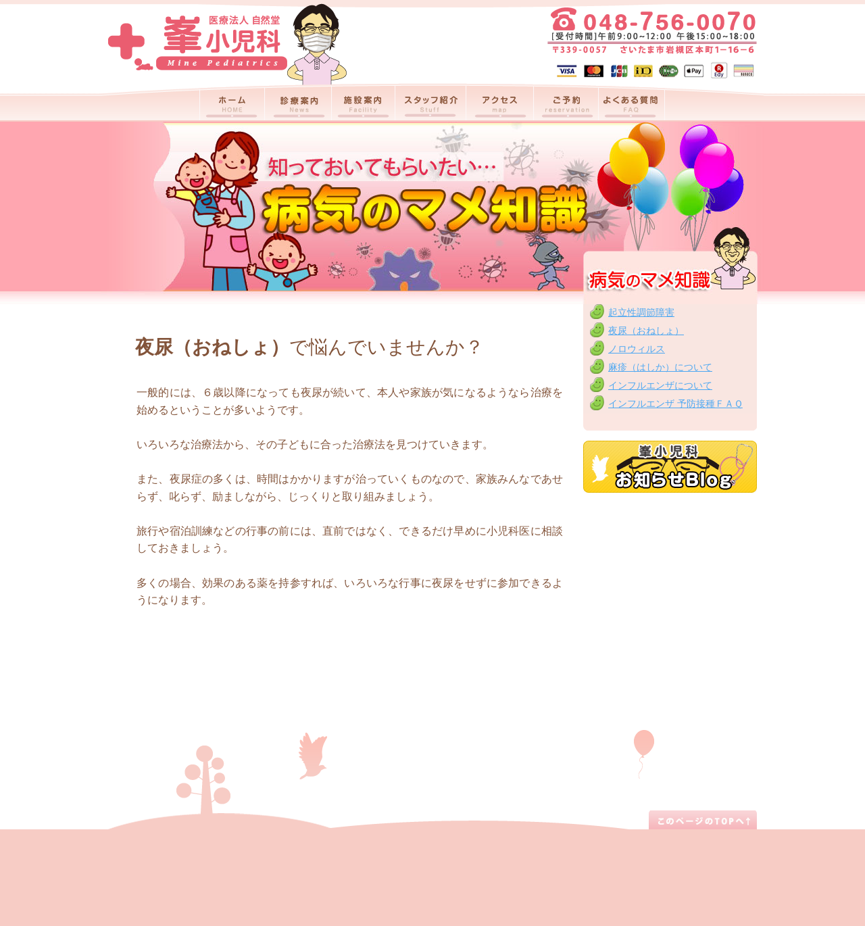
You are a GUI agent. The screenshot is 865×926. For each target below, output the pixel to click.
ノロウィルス (636, 348)
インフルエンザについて (660, 385)
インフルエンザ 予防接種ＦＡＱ (675, 403)
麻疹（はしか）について (660, 367)
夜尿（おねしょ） (646, 330)
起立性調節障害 (641, 312)
